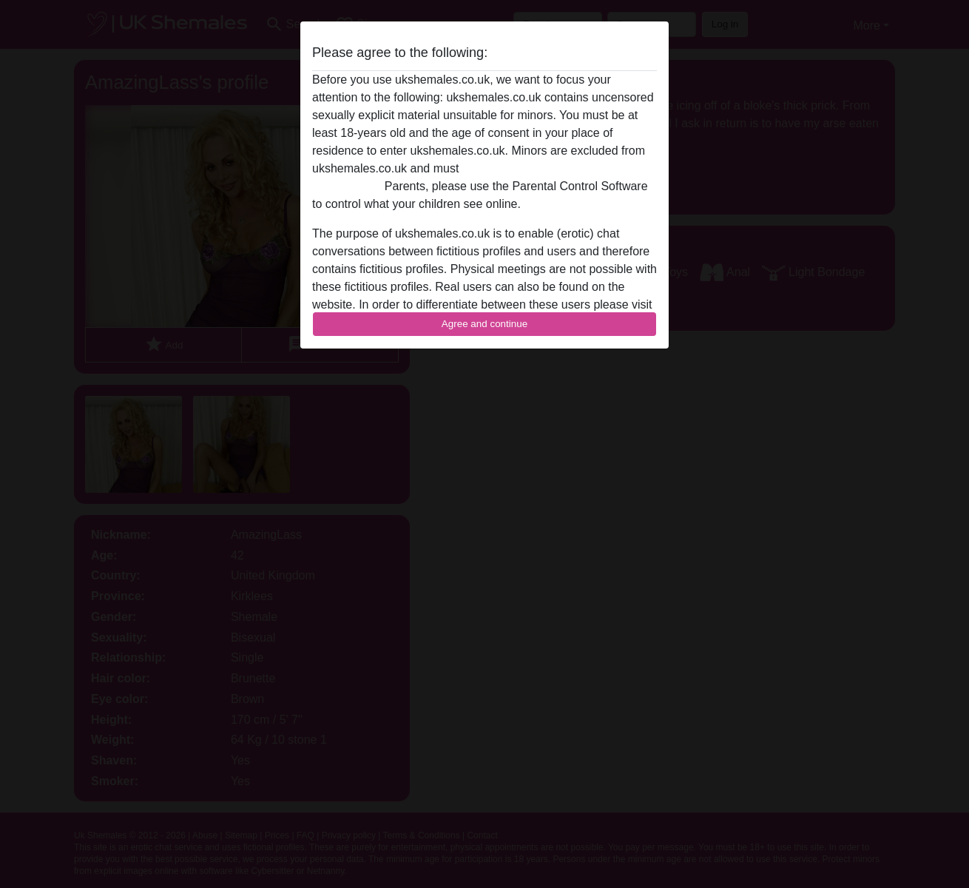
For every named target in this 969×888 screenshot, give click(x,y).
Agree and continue (484, 323)
